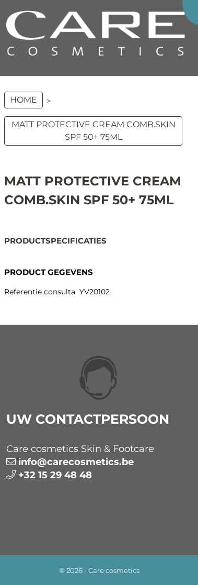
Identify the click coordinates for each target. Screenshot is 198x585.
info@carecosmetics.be (76, 462)
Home (23, 100)
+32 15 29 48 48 (55, 475)
